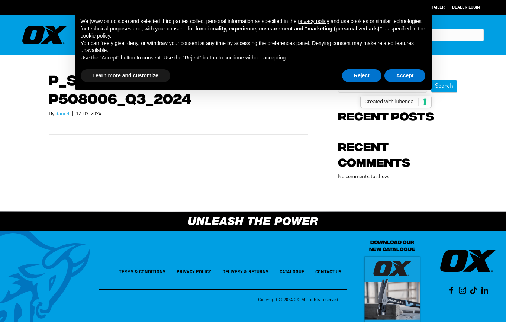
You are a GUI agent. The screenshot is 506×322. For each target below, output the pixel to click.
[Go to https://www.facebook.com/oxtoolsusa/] (451, 291)
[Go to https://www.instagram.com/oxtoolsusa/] (462, 291)
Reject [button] (362, 75)
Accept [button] (405, 75)
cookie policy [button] (95, 36)
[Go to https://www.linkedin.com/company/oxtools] (485, 291)
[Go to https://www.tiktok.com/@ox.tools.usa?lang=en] (473, 291)
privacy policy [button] (313, 21)
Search (444, 86)
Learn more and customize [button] (125, 75)
